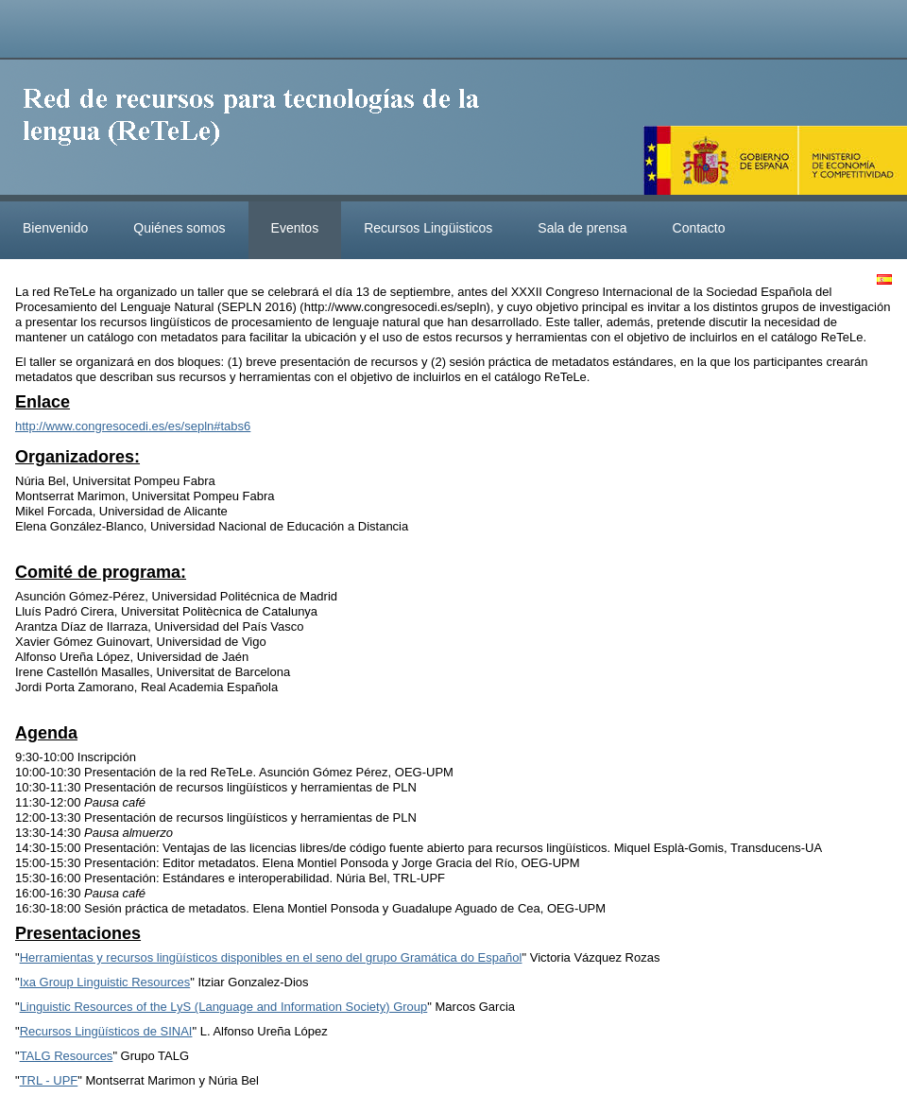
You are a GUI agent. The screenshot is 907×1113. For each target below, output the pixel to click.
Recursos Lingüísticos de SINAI (106, 1031)
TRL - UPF (49, 1080)
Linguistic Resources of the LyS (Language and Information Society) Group (224, 1007)
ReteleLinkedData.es (260, 130)
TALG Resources (66, 1056)
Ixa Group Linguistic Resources (105, 982)
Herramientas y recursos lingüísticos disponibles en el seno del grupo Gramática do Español (271, 957)
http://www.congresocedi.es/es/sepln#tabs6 (132, 426)
